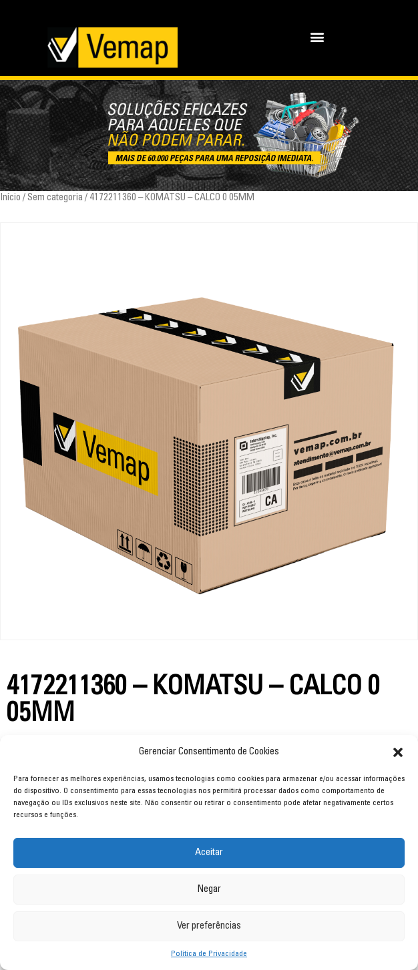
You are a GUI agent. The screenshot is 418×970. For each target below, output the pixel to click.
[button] (398, 752)
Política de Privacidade (209, 954)
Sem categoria (55, 198)
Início (10, 198)
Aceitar (209, 853)
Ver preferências (209, 926)
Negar (209, 890)
